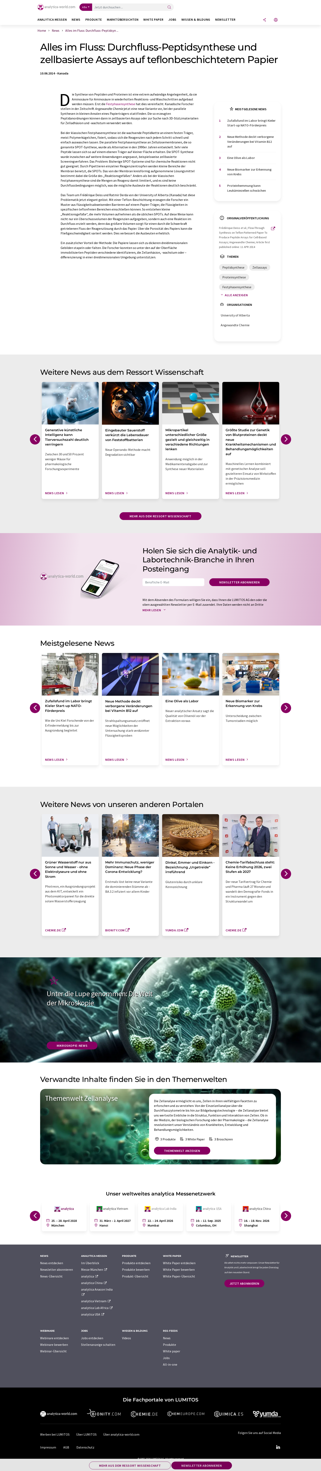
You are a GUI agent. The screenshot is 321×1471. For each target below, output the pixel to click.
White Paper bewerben (179, 1269)
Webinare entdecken (54, 1338)
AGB (66, 1447)
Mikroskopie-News (72, 1045)
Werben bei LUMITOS (55, 1434)
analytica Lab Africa (97, 1308)
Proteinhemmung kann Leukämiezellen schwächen (246, 187)
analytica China (94, 1283)
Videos (126, 1338)
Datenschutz (85, 1447)
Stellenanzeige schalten (98, 1345)
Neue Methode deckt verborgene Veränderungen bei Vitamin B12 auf (250, 141)
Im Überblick (90, 1263)
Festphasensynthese (120, 104)
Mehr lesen (154, 610)
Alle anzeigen (233, 295)
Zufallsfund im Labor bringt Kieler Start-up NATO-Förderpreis (251, 122)
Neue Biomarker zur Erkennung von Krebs (249, 171)
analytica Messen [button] (52, 19)
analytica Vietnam (96, 1301)
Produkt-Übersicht (135, 1276)
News (167, 1338)
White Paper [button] (153, 19)
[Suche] (169, 7)
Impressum (48, 1447)
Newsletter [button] (225, 19)
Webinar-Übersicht (53, 1351)
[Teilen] (264, 20)
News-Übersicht (51, 1276)
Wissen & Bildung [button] (195, 19)
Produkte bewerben (136, 1269)
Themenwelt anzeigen (182, 1151)
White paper (171, 1351)
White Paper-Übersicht (179, 1276)
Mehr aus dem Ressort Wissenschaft (160, 516)
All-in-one (170, 1364)
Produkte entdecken (136, 1263)
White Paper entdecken (179, 1263)
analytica (89, 1276)
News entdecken (51, 1263)
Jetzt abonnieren (244, 1283)
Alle (84, 7)
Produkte (169, 1345)
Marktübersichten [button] (122, 19)
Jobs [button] (172, 19)
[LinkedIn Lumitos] (278, 1447)
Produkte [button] (93, 19)
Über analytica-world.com (121, 1434)
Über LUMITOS (86, 1434)
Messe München (94, 1269)
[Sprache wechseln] (276, 20)
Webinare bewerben (54, 1345)
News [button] (76, 19)
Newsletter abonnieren (239, 582)
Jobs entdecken (92, 1338)
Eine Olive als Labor (241, 158)
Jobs (166, 1358)
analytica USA (93, 1314)
